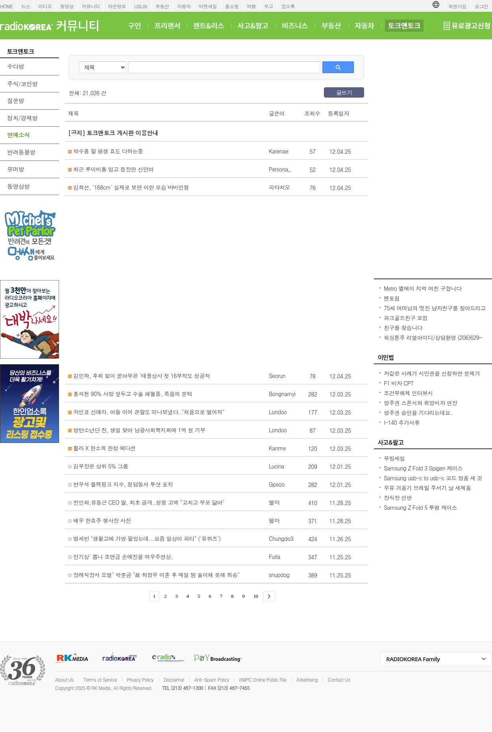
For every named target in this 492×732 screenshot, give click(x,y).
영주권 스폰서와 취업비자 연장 (420, 403)
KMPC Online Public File (262, 679)
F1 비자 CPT (399, 383)
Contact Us (339, 679)
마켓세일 (208, 6)
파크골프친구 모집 (405, 318)
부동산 (162, 6)
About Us (64, 679)
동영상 (67, 6)
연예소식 (18, 135)
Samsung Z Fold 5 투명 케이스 (420, 507)
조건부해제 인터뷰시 (408, 393)
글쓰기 (344, 92)
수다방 (15, 66)
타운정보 (117, 6)
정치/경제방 (22, 118)
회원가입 (457, 6)
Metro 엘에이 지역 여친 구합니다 (422, 288)
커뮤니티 (91, 6)
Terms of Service (100, 679)
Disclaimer (174, 679)
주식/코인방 (22, 83)
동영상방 (18, 186)
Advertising (307, 679)
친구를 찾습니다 (403, 328)
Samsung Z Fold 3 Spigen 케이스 (423, 468)
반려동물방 (21, 152)
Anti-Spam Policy (211, 679)
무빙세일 (394, 458)
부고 (268, 6)
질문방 (15, 100)
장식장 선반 (398, 498)
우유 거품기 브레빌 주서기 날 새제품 (427, 488)
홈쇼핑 (232, 6)
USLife (140, 6)
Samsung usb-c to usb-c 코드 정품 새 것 (433, 478)
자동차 (184, 6)
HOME (6, 6)
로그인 (481, 6)
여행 (251, 6)
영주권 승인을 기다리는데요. (418, 413)
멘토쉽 (392, 298)
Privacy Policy (140, 679)
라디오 (45, 6)
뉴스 (25, 6)
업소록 (288, 6)
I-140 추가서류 (402, 422)
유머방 (15, 169)
